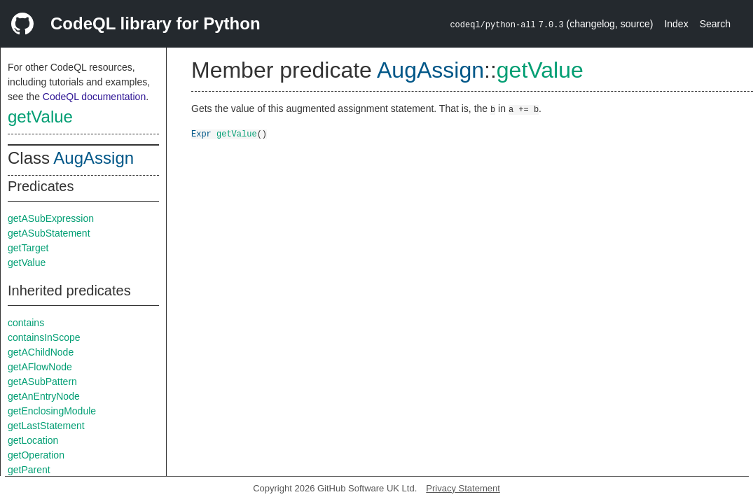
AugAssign (93, 157)
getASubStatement (49, 233)
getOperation (36, 455)
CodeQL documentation (94, 96)
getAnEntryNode (44, 396)
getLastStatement (46, 425)
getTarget (28, 247)
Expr (201, 133)
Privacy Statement (463, 488)
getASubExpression (51, 218)
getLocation (33, 440)
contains (26, 322)
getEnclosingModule (52, 410)
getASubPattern (42, 381)
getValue (40, 116)
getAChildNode (41, 352)
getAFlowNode (40, 366)
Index (676, 23)
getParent (29, 469)
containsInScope (44, 337)
